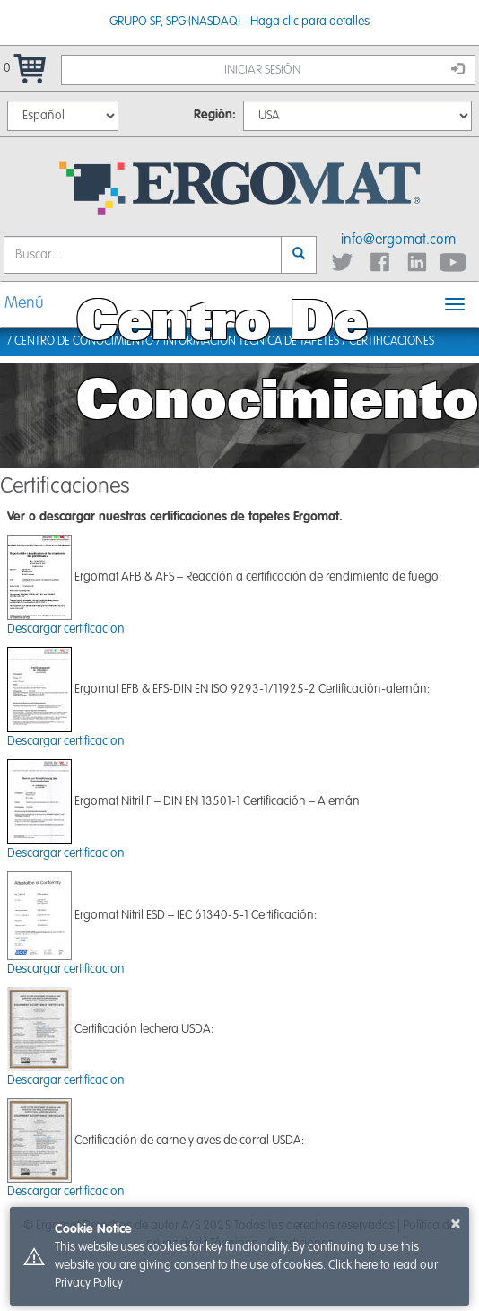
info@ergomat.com (398, 240)
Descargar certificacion (66, 629)
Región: (215, 115)
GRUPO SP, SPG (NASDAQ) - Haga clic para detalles (239, 21)
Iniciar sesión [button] (344, 69)
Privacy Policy (89, 1283)
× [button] (455, 1224)
